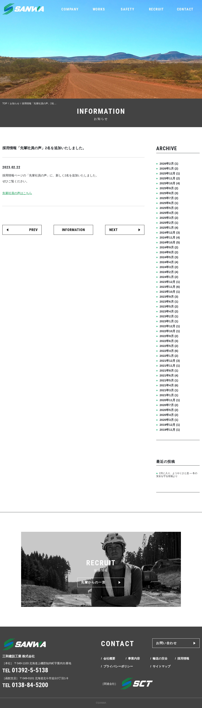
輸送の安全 (160, 658)
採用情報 (183, 658)
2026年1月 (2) (169, 168)
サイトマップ (161, 666)
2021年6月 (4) (169, 375)
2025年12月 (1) (170, 173)
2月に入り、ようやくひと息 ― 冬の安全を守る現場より (176, 475)
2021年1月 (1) (169, 395)
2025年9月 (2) (169, 188)
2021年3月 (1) (169, 390)
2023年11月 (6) (170, 286)
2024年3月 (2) (169, 267)
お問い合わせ (166, 643)
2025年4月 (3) (169, 212)
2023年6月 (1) (169, 301)
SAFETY (128, 9)
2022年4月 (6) (169, 350)
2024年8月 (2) (169, 252)
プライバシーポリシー (118, 666)
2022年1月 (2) (169, 355)
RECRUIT (156, 9)
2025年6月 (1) (169, 203)
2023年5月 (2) (169, 306)
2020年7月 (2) (169, 405)
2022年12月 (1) (170, 326)
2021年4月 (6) (169, 385)
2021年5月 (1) (169, 380)
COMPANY (70, 9)
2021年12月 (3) (170, 360)
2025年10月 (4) (170, 183)
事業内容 (134, 658)
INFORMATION (73, 230)
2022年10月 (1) (170, 331)
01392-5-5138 (30, 670)
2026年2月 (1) (169, 163)
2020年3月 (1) (169, 419)
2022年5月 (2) (169, 345)
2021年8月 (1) (169, 370)
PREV (33, 230)
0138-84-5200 (30, 685)
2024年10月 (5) (170, 242)
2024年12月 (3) (170, 232)
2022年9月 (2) (169, 336)
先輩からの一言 (93, 582)
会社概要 (109, 658)
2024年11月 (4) (170, 237)
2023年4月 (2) (169, 311)
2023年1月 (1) (169, 321)
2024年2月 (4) (169, 272)
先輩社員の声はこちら (17, 193)
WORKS (99, 9)
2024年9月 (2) (169, 247)
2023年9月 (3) (169, 296)
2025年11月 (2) (170, 178)
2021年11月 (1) (170, 365)
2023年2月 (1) (169, 316)
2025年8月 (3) (169, 193)
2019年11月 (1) (170, 429)
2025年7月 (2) (169, 198)
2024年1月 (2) (169, 277)
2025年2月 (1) (169, 222)
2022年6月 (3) (169, 341)
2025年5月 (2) (169, 208)
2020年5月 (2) (169, 410)
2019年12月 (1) (170, 424)
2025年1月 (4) (169, 227)
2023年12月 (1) (170, 281)
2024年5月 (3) (169, 257)
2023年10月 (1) (170, 291)
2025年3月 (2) (169, 217)
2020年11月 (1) (170, 400)
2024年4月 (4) (169, 262)
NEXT (113, 230)
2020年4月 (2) (169, 414)
